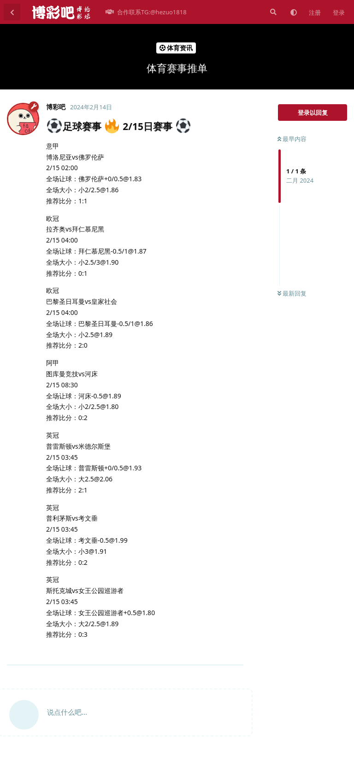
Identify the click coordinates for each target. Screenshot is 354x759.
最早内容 (292, 139)
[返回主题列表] (12, 12)
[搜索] (272, 12)
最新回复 (292, 293)
